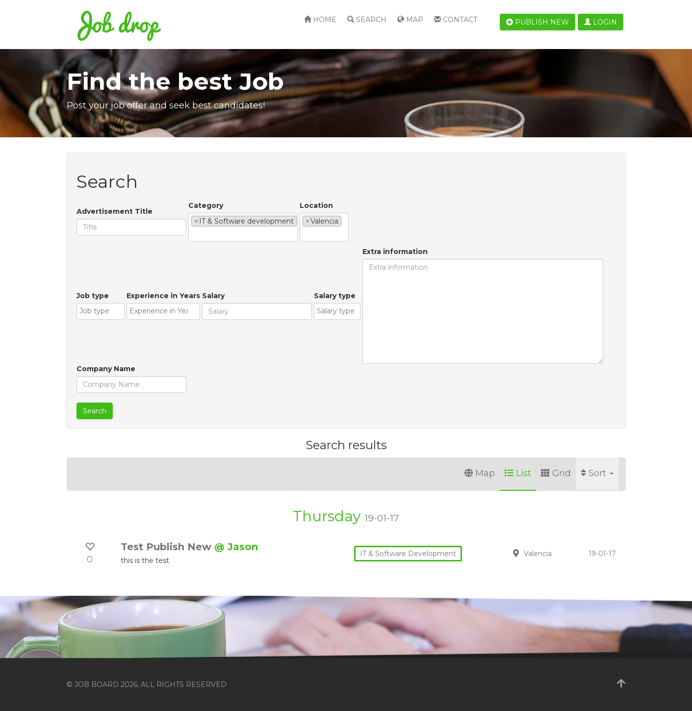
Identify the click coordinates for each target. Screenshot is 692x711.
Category (205, 205)
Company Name (106, 368)
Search (366, 19)
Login (600, 22)
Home (320, 19)
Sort (597, 473)
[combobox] (243, 227)
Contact (455, 19)
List (518, 473)
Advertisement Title (115, 211)
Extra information (395, 251)
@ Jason (236, 547)
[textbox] (194, 234)
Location (316, 205)
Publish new (537, 22)
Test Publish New (167, 547)
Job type (93, 295)
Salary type (335, 295)
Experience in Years (163, 295)
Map (410, 19)
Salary (213, 295)
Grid (556, 473)
